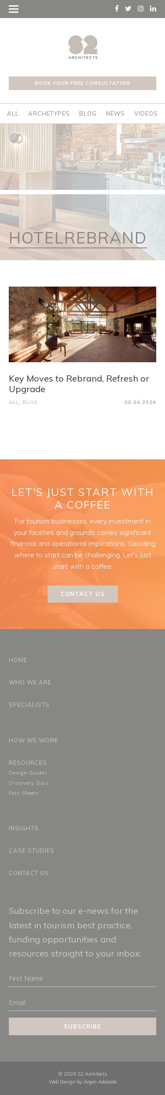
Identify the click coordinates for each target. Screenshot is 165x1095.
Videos (146, 113)
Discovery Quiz (29, 783)
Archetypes (49, 113)
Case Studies (32, 850)
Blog (88, 113)
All (13, 113)
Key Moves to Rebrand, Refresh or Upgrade (79, 383)
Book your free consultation (82, 83)
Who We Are (30, 682)
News (115, 113)
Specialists (29, 704)
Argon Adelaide (100, 1082)
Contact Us (83, 593)
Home (18, 659)
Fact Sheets (24, 793)
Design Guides (28, 773)
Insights (24, 828)
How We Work (34, 740)
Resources (28, 762)
